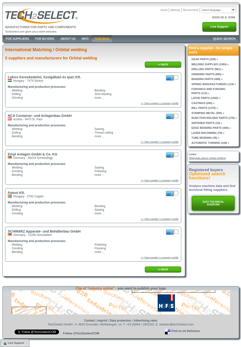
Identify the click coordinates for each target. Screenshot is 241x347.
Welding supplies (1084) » (210, 64)
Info (85, 38)
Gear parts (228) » (204, 59)
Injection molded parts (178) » (214, 117)
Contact (89, 320)
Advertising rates (145, 320)
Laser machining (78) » (207, 132)
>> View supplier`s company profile (159, 103)
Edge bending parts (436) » (211, 127)
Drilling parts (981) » (207, 69)
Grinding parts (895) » (207, 74)
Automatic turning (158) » (210, 142)
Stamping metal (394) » (207, 113)
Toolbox (102, 38)
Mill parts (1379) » (204, 107)
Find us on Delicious (185, 331)
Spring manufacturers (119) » (213, 84)
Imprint (102, 320)
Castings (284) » (203, 103)
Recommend (190, 9)
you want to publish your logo (142, 288)
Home (164, 9)
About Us (68, 38)
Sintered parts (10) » (206, 122)
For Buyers (44, 38)
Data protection (120, 320)
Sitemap (175, 9)
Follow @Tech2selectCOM (81, 333)
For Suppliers (17, 38)
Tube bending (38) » (205, 137)
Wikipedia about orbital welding (207, 158)
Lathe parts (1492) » (205, 98)
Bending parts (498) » (207, 79)
